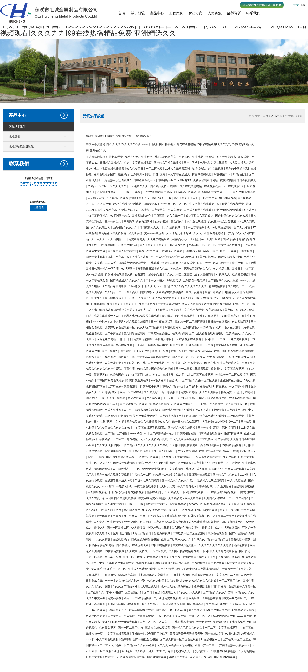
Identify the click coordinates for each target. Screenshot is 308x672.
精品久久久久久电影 (186, 198)
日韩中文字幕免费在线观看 (208, 415)
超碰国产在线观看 (201, 657)
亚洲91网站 (213, 239)
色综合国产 (117, 374)
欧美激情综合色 (142, 215)
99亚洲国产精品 (120, 215)
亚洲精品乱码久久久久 (197, 268)
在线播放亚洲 (237, 186)
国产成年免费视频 (124, 462)
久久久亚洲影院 (209, 392)
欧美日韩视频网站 (212, 404)
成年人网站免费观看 (142, 610)
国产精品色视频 (237, 409)
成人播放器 (135, 233)
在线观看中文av (158, 262)
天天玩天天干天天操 (109, 515)
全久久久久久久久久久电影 (215, 545)
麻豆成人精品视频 (179, 562)
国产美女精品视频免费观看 (113, 474)
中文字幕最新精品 (97, 215)
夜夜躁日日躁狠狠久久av (153, 268)
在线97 (133, 298)
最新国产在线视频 (200, 474)
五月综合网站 (247, 651)
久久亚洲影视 (223, 486)
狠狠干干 (121, 239)
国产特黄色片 (113, 221)
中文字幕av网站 (239, 386)
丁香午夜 (130, 368)
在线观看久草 (140, 545)
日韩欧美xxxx (208, 439)
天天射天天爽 (167, 486)
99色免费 (126, 351)
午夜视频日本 (222, 174)
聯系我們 (253, 13)
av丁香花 (163, 286)
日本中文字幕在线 (118, 256)
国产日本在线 (152, 592)
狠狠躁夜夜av (210, 298)
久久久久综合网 (101, 227)
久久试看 (132, 551)
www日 (90, 639)
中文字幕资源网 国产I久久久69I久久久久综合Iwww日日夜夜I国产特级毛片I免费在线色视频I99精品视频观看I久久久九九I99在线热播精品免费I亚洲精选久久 (153, 29)
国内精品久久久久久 (125, 227)
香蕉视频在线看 (177, 515)
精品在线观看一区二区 (108, 315)
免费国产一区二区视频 (153, 551)
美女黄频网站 (144, 221)
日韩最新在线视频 (171, 251)
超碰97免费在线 (148, 462)
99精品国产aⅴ (231, 315)
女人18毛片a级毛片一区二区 (108, 568)
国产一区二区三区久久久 (155, 621)
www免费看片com (153, 468)
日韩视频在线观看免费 (119, 274)
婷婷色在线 (241, 545)
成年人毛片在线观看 (229, 327)
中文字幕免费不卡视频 (152, 498)
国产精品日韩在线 (217, 604)
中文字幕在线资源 (107, 639)
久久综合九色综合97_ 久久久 (184, 233)
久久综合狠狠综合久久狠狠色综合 (177, 256)
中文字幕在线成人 (179, 174)
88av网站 (204, 192)
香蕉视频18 (101, 374)
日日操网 (129, 221)
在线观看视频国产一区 (185, 404)
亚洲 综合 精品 (122, 533)
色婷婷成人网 (193, 251)
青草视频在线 (217, 286)
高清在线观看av (210, 445)
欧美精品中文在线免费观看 (187, 309)
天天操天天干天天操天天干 (187, 633)
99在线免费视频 (115, 551)
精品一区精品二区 (217, 539)
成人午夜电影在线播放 (143, 486)
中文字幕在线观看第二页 (204, 203)
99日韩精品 (232, 633)
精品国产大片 (132, 510)
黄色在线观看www (201, 351)
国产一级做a (110, 351)
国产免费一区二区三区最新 (189, 356)
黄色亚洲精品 (213, 292)
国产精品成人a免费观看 (122, 251)
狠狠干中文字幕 (179, 657)
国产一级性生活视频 (146, 639)
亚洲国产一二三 (205, 645)
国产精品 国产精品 (116, 433)
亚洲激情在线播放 (231, 380)
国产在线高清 (195, 604)
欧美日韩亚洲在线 (137, 380)
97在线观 (223, 439)
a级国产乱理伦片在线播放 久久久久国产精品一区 (169, 298)
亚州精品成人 (156, 515)
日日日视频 (219, 586)
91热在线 (210, 362)
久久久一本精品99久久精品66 (142, 409)
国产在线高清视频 (191, 186)
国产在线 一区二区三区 (237, 639)
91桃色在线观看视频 (224, 651)
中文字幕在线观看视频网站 (150, 427)
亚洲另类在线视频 (116, 451)
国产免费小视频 (96, 256)
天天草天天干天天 (102, 239)
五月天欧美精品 (226, 156)
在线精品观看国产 (183, 333)
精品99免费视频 (202, 174)
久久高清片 (143, 209)
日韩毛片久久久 (139, 186)
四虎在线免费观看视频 (145, 539)
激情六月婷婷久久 (143, 256)
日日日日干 (125, 339)
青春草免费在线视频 (165, 510)
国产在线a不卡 (95, 398)
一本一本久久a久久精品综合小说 (125, 580)
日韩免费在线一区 (144, 180)
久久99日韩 (174, 580)
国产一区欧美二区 (118, 527)
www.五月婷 (230, 451)
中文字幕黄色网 (187, 486)
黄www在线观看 (154, 233)
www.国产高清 (127, 574)
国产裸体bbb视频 (225, 657)
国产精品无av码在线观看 (177, 409)
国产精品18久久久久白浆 (223, 280)
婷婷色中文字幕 (149, 251)
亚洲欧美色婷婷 (214, 233)
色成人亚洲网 (113, 409)
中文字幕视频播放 (169, 303)
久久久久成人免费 (190, 592)
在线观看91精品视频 (224, 492)
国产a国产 (242, 498)
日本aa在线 (216, 468)
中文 (296, 4)
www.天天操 (244, 615)
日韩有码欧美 (117, 492)
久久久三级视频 (116, 398)
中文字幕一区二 (221, 192)
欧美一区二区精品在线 (138, 598)
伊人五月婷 (202, 409)
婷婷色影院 (206, 486)
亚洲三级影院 (179, 351)
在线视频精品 (121, 539)
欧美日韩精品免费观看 (186, 421)
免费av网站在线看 (158, 527)
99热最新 (167, 315)
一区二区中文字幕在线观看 (221, 627)
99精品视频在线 (159, 404)
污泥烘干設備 (17, 126)
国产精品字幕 (168, 415)
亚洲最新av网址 (141, 174)
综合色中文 (98, 562)
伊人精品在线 (221, 268)
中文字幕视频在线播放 (181, 468)
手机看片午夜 (163, 339)
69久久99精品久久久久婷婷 (200, 580)
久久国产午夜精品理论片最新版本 (193, 527)
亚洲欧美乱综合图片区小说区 (150, 633)
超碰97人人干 (184, 651)
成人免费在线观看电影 (210, 333)
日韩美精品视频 (187, 433)
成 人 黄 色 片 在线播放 (159, 374)
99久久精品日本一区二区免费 (144, 168)
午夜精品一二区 (142, 474)
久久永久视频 (141, 351)
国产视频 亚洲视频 (244, 192)
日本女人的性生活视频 (184, 439)
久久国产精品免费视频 (222, 221)
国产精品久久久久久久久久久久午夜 (146, 445)
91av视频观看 (235, 415)
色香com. (184, 415)
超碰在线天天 (248, 451)
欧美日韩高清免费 (210, 451)
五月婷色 (249, 209)
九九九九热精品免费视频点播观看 (210, 610)
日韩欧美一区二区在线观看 (189, 533)
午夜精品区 (154, 398)
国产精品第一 (167, 451)
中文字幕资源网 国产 (236, 598)
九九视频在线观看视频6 (117, 180)
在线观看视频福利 (240, 398)
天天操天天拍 (230, 568)
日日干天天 (204, 262)
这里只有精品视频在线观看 (132, 321)
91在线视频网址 (211, 639)
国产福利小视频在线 (198, 386)
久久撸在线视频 (197, 221)
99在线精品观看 (232, 445)
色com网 (107, 498)
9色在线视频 (216, 168)
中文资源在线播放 (229, 245)
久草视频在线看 (212, 598)
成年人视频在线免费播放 (197, 303)
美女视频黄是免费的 (145, 415)
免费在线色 (132, 156)
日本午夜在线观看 (162, 321)
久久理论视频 (237, 504)
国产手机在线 (202, 462)
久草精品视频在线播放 (170, 292)
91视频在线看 (227, 198)
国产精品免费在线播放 (182, 427)
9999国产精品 (165, 651)
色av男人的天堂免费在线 (176, 586)
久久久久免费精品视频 (154, 439)
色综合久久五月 (117, 610)
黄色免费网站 (223, 303)
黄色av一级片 (113, 557)
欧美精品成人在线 (243, 610)
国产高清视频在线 (125, 498)
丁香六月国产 (115, 592)
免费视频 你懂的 (241, 539)
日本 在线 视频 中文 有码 (109, 421)
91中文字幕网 (135, 374)
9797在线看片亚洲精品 (127, 203)
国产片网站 (191, 162)
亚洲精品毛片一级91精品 (198, 327)
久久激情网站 (240, 321)
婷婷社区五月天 (96, 615)
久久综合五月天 (145, 651)
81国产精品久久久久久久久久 (188, 286)
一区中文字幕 (209, 198)
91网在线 (110, 415)
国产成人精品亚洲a (230, 256)
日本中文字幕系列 (193, 227)
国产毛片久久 (216, 562)
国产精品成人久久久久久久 (127, 280)
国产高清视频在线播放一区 (233, 645)
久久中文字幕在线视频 (138, 162)
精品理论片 (177, 345)
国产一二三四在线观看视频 (192, 368)
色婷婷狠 (125, 639)
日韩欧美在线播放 (219, 321)
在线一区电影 (164, 615)
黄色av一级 (232, 309)
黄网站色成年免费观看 (113, 233)
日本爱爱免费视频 (159, 533)
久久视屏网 (229, 457)
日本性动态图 (182, 574)
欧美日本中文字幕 (243, 268)
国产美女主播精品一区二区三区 (124, 504)
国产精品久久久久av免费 (139, 645)
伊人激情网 (103, 533)
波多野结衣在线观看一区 (120, 327)
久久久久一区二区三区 (179, 274)
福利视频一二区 (162, 198)
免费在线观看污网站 (206, 180)
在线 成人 (174, 380)
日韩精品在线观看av (211, 433)
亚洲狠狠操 (218, 409)
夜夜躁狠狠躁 (146, 615)
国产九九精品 (242, 227)
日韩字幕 (167, 398)
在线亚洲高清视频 (183, 621)
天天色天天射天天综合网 (211, 621)
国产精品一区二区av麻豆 (171, 610)
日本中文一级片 (156, 280)
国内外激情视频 (157, 657)
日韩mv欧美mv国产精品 (158, 192)
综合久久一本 (126, 356)
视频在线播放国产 (105, 174)
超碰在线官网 (136, 398)
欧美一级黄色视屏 (206, 510)
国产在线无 (123, 545)
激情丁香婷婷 (245, 392)
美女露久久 (178, 221)
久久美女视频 (107, 627)
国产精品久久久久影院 (121, 615)
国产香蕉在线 (113, 333)
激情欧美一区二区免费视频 (232, 374)
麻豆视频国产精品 (215, 504)
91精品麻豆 (220, 386)
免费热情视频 (136, 492)
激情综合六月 (180, 239)
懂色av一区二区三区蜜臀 (190, 321)
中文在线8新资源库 (185, 545)
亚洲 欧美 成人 (108, 392)
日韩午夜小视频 (150, 386)
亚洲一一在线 (96, 457)
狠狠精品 (124, 174)
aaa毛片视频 (159, 380)
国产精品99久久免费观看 (142, 421)
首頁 (122, 13)
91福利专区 (189, 568)
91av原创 (134, 286)
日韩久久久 (149, 286)
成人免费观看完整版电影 (204, 521)
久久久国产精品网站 (125, 586)
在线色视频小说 (128, 245)
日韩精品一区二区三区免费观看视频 (225, 339)
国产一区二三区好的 (131, 627)
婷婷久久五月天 (140, 198)
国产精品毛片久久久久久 (187, 627)
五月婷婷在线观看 (117, 198)
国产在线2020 (178, 245)
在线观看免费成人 (157, 504)
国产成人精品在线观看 (198, 209)
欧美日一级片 (160, 351)
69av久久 (165, 421)
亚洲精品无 (172, 492)
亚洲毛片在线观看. (208, 315)
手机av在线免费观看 (147, 480)
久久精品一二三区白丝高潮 (121, 292)
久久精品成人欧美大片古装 (185, 498)
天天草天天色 (226, 515)
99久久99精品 (156, 580)
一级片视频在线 (237, 480)
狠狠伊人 (99, 527)
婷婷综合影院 (216, 356)
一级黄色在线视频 (147, 457)
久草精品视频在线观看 (120, 562)
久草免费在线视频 (224, 615)
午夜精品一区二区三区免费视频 (118, 439)
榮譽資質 (234, 13)
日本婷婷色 (227, 298)
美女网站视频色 (98, 492)
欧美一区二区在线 (131, 392)
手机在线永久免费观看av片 (155, 574)
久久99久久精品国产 (109, 445)
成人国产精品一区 (236, 404)
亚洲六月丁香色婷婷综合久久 (109, 298)
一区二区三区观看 (129, 192)
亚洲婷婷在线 (149, 156)
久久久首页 (93, 498)
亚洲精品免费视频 (240, 621)
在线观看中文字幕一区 (242, 586)
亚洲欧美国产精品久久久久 (199, 557)
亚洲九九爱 (179, 362)
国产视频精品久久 (159, 362)
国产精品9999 (233, 433)
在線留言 (38, 207)
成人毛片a (182, 374)
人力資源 (215, 13)
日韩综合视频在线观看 (188, 339)
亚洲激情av (197, 239)
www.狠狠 (108, 486)
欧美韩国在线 (214, 309)
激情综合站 (199, 168)
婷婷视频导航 (202, 586)
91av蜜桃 (246, 474)
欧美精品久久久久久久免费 (164, 557)
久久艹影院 (103, 586)
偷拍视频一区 (240, 262)
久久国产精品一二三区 (127, 468)
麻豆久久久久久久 (135, 515)
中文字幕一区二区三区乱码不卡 (233, 574)
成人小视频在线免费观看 (109, 168)
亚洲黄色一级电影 (194, 280)
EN (303, 4)
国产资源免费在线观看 (134, 404)
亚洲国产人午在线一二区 (219, 498)
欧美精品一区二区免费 (226, 462)
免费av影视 (114, 598)
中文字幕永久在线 (227, 345)
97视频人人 (223, 274)
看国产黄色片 (194, 292)
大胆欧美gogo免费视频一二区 (220, 421)
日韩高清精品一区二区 (200, 345)
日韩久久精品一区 (172, 386)
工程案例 (176, 13)
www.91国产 (210, 251)
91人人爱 (111, 262)
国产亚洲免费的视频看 (167, 598)
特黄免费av (228, 392)
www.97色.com (139, 433)
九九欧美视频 (144, 562)
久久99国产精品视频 (150, 327)
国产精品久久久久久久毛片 (179, 480)
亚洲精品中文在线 (203, 156)
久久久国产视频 (235, 468)
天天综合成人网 (149, 586)
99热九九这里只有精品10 (153, 309)
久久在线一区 (175, 215)
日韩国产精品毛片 (110, 510)
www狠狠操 (131, 521)
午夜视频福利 (173, 327)
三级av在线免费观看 (158, 627)
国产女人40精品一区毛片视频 (175, 645)
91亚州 (163, 462)
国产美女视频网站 (209, 427)
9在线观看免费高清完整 (131, 657)
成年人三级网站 (204, 274)
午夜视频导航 (124, 345)
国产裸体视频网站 (209, 568)
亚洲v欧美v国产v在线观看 (123, 604)
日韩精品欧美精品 (111, 162)
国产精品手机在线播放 (168, 162)
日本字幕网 (246, 251)
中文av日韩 (109, 574)
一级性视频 (233, 356)
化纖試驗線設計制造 (21, 146)
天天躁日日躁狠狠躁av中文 (152, 345)
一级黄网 (121, 486)
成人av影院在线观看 (220, 227)
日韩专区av (150, 203)
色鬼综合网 (169, 592)
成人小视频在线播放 (228, 527)
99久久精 (160, 562)
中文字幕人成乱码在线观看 (153, 356)
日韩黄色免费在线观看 (132, 262)
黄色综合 (176, 268)
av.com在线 (196, 504)
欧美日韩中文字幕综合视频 (228, 368)
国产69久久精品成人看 (120, 457)
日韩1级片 (159, 174)
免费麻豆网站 (189, 392)
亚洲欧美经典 (191, 598)
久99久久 (199, 539)
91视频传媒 (174, 280)
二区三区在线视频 (202, 374)
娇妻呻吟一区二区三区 (203, 245)
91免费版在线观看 (229, 557)
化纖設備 (14, 136)
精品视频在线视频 (185, 192)
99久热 (146, 510)
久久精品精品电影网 (114, 286)
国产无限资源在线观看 (213, 398)
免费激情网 (199, 562)
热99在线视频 (95, 274)
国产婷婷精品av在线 (162, 433)
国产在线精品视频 (169, 568)
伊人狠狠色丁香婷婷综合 (176, 457)
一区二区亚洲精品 (186, 398)
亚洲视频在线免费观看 (228, 209)
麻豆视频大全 (221, 262)
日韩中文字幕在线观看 (100, 657)
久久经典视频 (172, 227)
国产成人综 (151, 392)
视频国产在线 (102, 468)
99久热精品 (140, 533)
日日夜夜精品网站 (232, 521)
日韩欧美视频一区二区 (202, 515)
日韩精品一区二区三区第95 (175, 180)
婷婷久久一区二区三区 (174, 203)
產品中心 (157, 13)
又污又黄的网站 (188, 451)
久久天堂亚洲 (113, 362)
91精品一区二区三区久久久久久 (107, 186)
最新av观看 (116, 156)
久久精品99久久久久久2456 (113, 427)
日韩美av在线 (95, 580)
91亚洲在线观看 (185, 315)
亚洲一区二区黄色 (134, 557)
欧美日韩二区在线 (135, 362)
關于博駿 (138, 13)
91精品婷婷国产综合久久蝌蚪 (117, 309)
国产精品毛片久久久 (225, 474)
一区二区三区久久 (230, 580)
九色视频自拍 (133, 592)
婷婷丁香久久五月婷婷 (200, 215)
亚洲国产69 (126, 209)
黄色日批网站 (208, 256)
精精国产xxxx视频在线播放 (170, 474)
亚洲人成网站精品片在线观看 (142, 315)
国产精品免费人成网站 (164, 186)
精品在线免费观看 (233, 203)
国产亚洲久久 (96, 592)
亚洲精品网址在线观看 (184, 445)
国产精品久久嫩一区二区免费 (200, 380)
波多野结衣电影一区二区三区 (193, 615)
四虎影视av (147, 292)
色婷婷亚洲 (162, 221)
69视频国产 (128, 268)
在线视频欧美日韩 (215, 186)
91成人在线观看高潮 (178, 168)
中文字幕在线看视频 (117, 633)
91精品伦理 (240, 174)
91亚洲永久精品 (106, 192)
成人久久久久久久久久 (153, 245)
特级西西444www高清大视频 (120, 621)
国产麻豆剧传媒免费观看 (122, 386)
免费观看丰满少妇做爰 (149, 274)
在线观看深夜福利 (245, 486)
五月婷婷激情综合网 (173, 604)
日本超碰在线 (247, 492)
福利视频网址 (230, 427)
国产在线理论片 (106, 356)
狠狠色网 (127, 651)
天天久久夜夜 (102, 539)
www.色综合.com (103, 321)
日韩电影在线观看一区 (195, 492)
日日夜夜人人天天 (150, 227)
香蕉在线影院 (155, 492)
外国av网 (146, 521)
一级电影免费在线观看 (214, 162)
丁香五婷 (159, 215)
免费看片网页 (137, 239)
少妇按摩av (202, 651)
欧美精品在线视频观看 (211, 480)
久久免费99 (195, 362)
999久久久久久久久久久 (122, 303)
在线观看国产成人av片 (119, 480)
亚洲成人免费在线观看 (142, 568)
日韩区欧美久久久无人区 (175, 156)
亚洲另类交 (124, 415)
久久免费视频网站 (158, 239)
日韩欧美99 (98, 303)
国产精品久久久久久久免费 (232, 215)
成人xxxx (201, 468)
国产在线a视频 (214, 633)
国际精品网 (230, 239)
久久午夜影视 (147, 303)
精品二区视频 (228, 251)
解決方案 (195, 13)
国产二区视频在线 (180, 462)
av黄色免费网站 (106, 339)
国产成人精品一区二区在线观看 (179, 639)
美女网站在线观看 (135, 333)
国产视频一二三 (238, 286)
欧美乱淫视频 (240, 274)
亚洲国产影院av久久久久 (232, 362)
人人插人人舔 (96, 198)
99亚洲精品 (248, 633)
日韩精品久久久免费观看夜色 (219, 551)
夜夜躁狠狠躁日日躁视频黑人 (238, 180)
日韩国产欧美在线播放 (111, 380)
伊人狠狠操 (138, 527)
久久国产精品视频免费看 (184, 551)
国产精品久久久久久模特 (166, 209)
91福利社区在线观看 (182, 262)
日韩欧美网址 (107, 245)
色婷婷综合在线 (202, 574)
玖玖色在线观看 (218, 533)
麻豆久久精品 (150, 604)
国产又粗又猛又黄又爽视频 (170, 521)
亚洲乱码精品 (178, 504)
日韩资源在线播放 (159, 333)
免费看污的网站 (143, 339)
